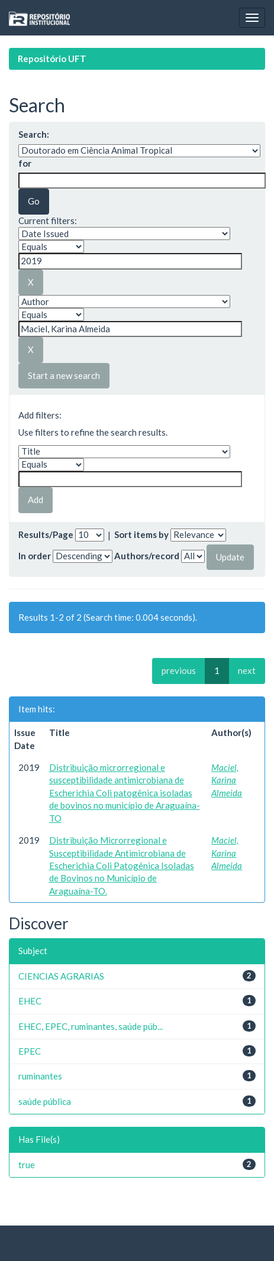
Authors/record (146, 555)
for (24, 163)
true (26, 1164)
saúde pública (44, 1101)
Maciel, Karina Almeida (226, 780)
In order (34, 555)
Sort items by (141, 534)
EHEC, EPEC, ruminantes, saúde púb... (90, 1026)
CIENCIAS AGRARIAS (61, 976)
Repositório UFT (52, 58)
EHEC (29, 1001)
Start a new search (64, 375)
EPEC (29, 1051)
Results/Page (45, 534)
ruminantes (40, 1076)
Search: (33, 134)
